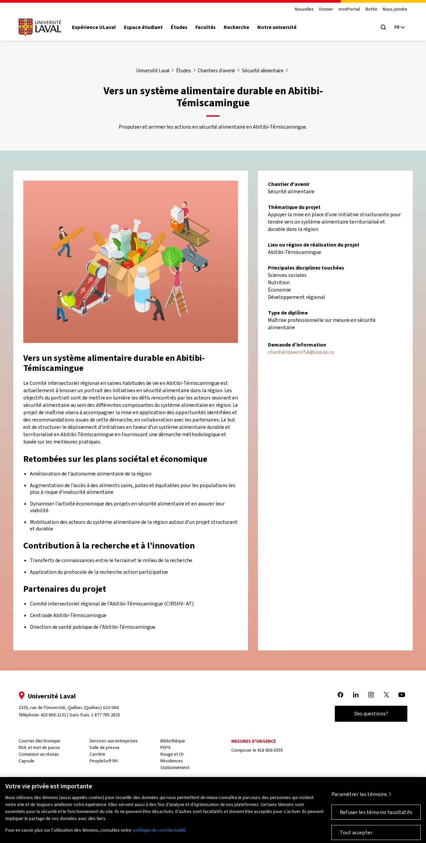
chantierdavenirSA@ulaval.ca (301, 352)
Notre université (277, 27)
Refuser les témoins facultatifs (376, 816)
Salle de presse (104, 747)
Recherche (236, 27)
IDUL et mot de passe (39, 747)
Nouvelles (304, 9)
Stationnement (174, 767)
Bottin (371, 9)
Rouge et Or (172, 754)
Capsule (26, 761)
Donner (326, 9)
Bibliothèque (172, 741)
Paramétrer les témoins (359, 798)
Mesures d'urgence (253, 741)
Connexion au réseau (39, 754)
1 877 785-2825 (105, 715)
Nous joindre (395, 9)
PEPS (165, 747)
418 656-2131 (53, 715)
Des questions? (371, 713)
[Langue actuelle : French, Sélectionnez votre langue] (399, 27)
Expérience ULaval (94, 27)
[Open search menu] (383, 27)
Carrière (97, 754)
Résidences (171, 761)
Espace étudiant (143, 27)
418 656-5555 (270, 750)
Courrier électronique (39, 741)
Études (179, 27)
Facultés (205, 27)
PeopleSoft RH (104, 761)
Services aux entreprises (114, 741)
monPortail (349, 9)
